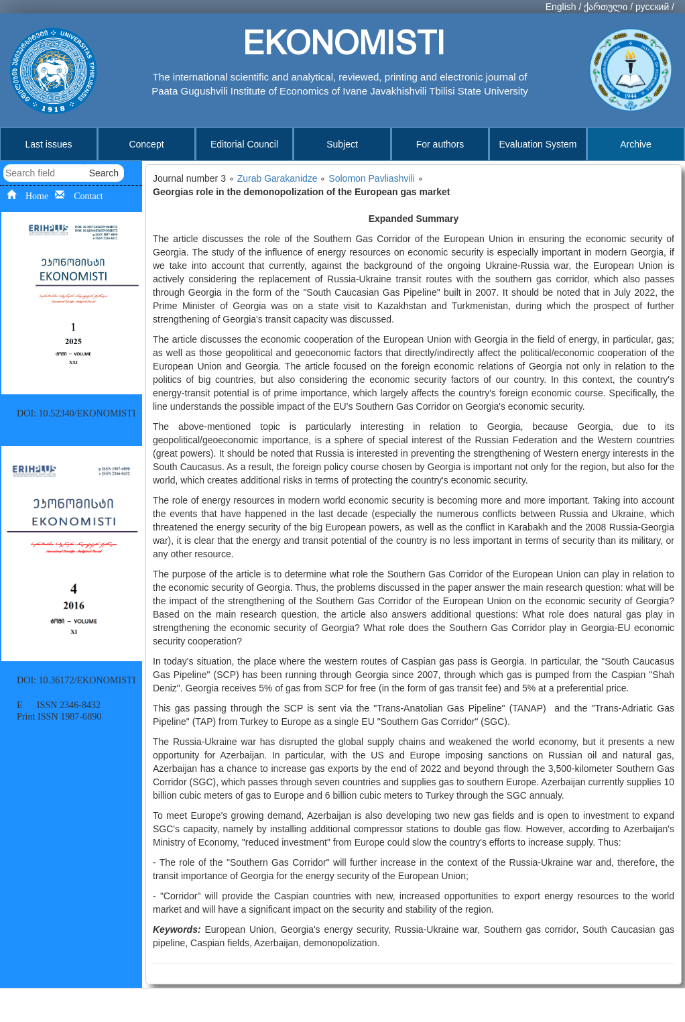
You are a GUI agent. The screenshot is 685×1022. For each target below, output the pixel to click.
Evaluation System (538, 144)
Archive (635, 144)
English (561, 6)
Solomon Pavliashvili (371, 178)
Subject (342, 144)
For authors (440, 144)
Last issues (48, 144)
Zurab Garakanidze (277, 178)
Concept (146, 144)
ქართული (605, 6)
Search (104, 173)
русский (652, 6)
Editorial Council (244, 144)
